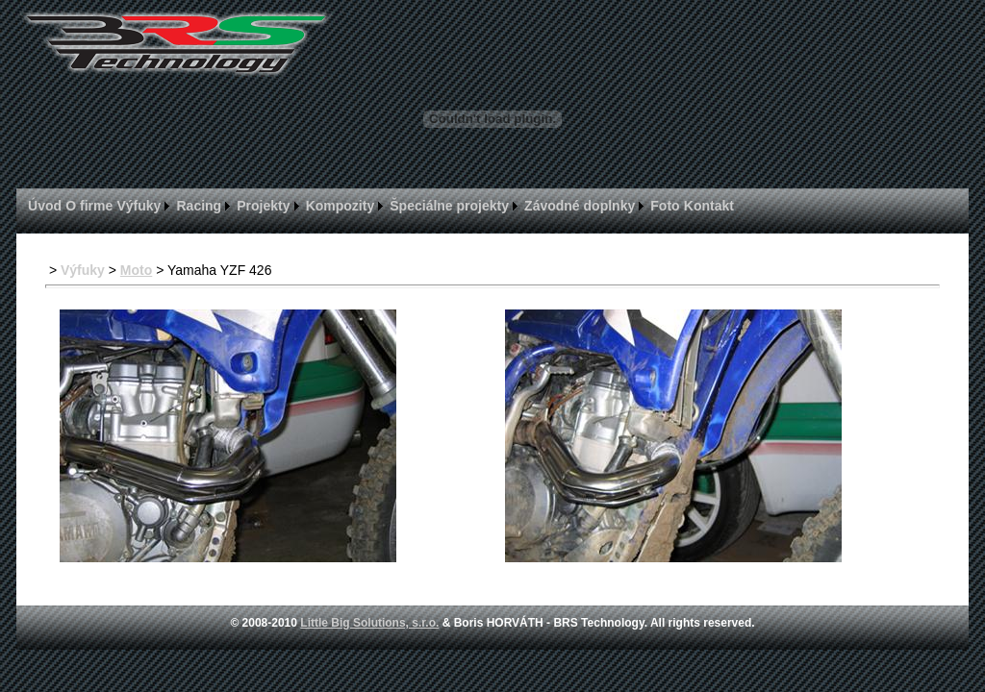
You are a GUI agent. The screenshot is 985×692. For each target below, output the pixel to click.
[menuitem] (44, 205)
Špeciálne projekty (449, 205)
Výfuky (138, 205)
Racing (199, 205)
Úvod (45, 205)
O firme (89, 205)
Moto (136, 270)
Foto (664, 205)
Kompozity (340, 205)
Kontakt (709, 205)
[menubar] (381, 205)
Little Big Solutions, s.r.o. (369, 623)
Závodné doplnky (579, 205)
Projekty (263, 205)
